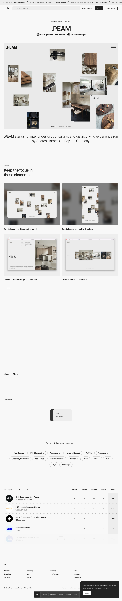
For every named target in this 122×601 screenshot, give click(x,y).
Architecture (19, 453)
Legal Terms (18, 588)
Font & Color (53, 594)
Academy (30, 571)
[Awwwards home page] (37, 594)
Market (29, 577)
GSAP (108, 459)
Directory (53, 571)
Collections (7, 574)
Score (75, 594)
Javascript (66, 465)
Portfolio (89, 453)
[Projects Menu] (90, 255)
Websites (7, 571)
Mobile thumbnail (85, 229)
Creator (45, 594)
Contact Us (77, 577)
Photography (55, 453)
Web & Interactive (37, 453)
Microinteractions (57, 459)
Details (61, 594)
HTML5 (97, 459)
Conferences (54, 574)
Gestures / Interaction (20, 459)
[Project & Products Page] (32, 255)
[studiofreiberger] (76, 34)
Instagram (73, 588)
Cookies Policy (8, 588)
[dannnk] (60, 34)
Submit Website (111, 8)
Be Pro (99, 8)
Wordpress (74, 459)
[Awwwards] (8, 8)
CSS (86, 459)
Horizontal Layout (73, 453)
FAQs (75, 571)
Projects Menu (68, 279)
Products (33, 280)
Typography (103, 453)
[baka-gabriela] (45, 34)
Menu (6, 374)
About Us (77, 574)
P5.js (54, 465)
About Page (39, 459)
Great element (10, 229)
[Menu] (61, 327)
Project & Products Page (14, 279)
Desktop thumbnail (28, 229)
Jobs (28, 574)
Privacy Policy (28, 588)
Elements (68, 594)
